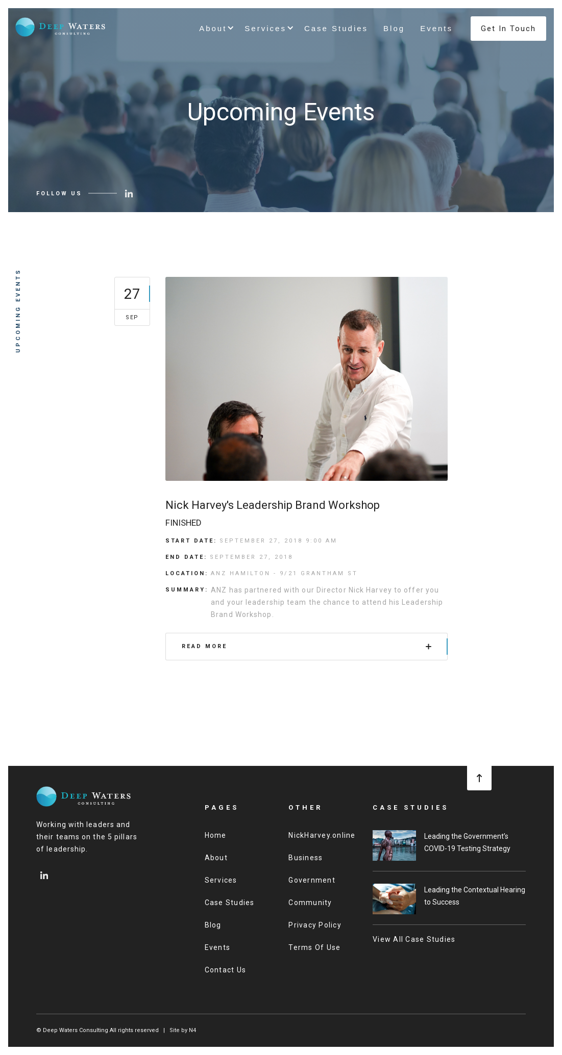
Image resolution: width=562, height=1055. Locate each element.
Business (305, 858)
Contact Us (226, 970)
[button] (214, 28)
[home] (61, 26)
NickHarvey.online (321, 835)
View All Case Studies (414, 939)
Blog (394, 28)
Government (311, 880)
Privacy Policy (314, 925)
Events (436, 28)
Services (221, 880)
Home (216, 835)
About (216, 858)
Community (310, 902)
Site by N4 (182, 1030)
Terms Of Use (314, 947)
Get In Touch (508, 28)
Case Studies (336, 28)
